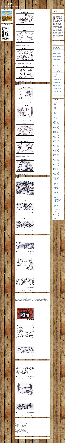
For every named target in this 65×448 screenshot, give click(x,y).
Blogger (41, 446)
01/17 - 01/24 (56, 214)
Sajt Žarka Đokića (55, 73)
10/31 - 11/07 (56, 132)
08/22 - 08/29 (56, 145)
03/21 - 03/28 (56, 169)
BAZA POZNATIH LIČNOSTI (57, 53)
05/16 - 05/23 (56, 160)
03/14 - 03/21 (56, 170)
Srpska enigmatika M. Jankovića (57, 85)
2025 (54, 102)
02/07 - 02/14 (56, 177)
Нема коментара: (28, 303)
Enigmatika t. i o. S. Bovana (57, 94)
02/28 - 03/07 (56, 173)
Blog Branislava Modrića (56, 82)
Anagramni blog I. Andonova (57, 80)
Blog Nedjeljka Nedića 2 (56, 93)
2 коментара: (28, 27)
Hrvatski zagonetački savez (56, 59)
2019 (54, 109)
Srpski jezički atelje (55, 65)
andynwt (35, 446)
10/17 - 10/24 (56, 135)
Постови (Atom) (35, 440)
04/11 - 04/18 (56, 165)
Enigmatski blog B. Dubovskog (57, 79)
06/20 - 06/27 (56, 154)
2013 (54, 117)
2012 (54, 118)
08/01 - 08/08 (56, 149)
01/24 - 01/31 (56, 213)
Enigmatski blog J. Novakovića (57, 88)
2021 (54, 107)
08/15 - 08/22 (56, 146)
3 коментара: (28, 120)
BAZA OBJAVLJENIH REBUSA (57, 48)
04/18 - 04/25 (56, 164)
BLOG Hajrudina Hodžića (56, 74)
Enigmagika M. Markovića (56, 71)
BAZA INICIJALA (55, 50)
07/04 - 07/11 (56, 151)
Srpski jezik (54, 68)
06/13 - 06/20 (56, 155)
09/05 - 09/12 (56, 142)
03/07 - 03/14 (56, 172)
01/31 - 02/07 (56, 178)
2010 (54, 121)
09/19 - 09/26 (56, 140)
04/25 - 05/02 (56, 163)
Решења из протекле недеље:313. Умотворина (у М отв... (57, 210)
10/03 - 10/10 (56, 137)
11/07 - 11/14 (56, 131)
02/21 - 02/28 (56, 174)
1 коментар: (27, 45)
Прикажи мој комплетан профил (57, 38)
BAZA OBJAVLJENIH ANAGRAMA (58, 51)
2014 (54, 116)
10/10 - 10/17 (56, 136)
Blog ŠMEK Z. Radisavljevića (57, 91)
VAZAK (54, 62)
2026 (54, 100)
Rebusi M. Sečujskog (56, 70)
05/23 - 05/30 (56, 159)
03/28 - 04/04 (56, 168)
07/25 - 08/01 (56, 150)
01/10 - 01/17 (56, 215)
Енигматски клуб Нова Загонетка (57, 56)
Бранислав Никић (59, 16)
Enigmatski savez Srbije (56, 54)
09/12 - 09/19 (56, 141)
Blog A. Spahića (55, 76)
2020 (54, 108)
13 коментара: (28, 415)
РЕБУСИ (6, 4)
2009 (54, 218)
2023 (54, 104)
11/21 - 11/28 (56, 128)
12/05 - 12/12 (56, 126)
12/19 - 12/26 (56, 123)
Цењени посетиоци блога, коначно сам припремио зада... (57, 199)
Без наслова (56, 179)
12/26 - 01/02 (56, 122)
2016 (54, 113)
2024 (54, 103)
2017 (54, 112)
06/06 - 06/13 (56, 156)
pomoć (57, 44)
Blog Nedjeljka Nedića (56, 77)
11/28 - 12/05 (56, 127)
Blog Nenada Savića (55, 96)
